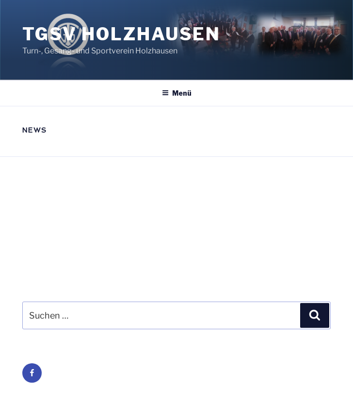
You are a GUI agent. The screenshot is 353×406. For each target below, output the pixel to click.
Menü (177, 93)
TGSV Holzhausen (121, 34)
